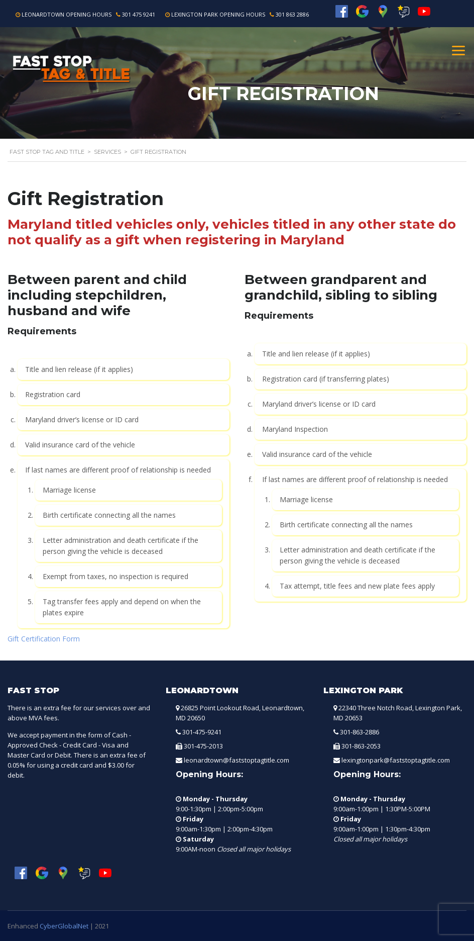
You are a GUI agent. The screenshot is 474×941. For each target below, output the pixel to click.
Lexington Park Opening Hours (218, 14)
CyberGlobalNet (64, 925)
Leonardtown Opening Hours (66, 14)
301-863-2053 (361, 745)
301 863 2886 (292, 14)
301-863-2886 (359, 731)
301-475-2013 (203, 745)
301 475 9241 (138, 14)
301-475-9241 (201, 731)
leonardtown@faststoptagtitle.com (236, 760)
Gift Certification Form (44, 638)
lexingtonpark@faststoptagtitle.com (395, 760)
